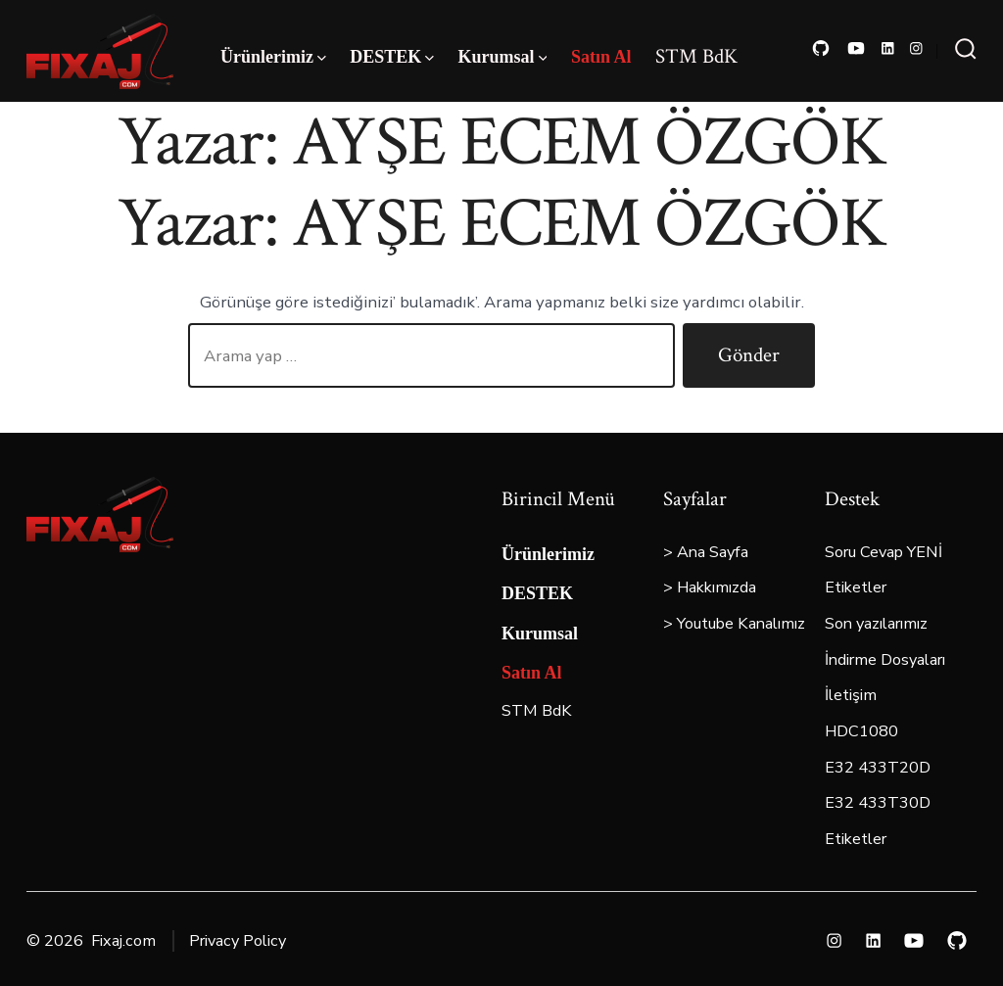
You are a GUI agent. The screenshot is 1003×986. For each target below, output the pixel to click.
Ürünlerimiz (273, 57)
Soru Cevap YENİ (883, 552)
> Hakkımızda (709, 587)
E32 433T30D (878, 803)
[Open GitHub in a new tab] (820, 48)
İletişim (851, 695)
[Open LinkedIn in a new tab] (888, 48)
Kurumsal (503, 57)
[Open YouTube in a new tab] (856, 48)
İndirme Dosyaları (885, 660)
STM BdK (696, 56)
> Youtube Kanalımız (734, 623)
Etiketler (855, 587)
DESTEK (392, 57)
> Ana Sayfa (705, 552)
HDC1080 (861, 731)
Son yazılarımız (876, 623)
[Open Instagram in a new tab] (916, 48)
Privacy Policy (237, 941)
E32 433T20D (878, 767)
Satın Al (601, 57)
